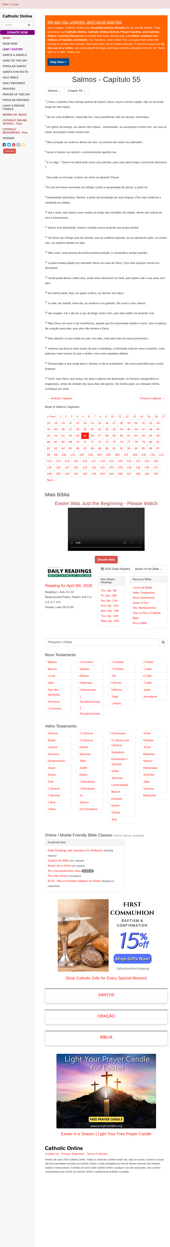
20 (63, 423)
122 (138, 461)
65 (158, 435)
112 (49, 461)
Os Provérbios (88, 845)
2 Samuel (54, 831)
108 (134, 454)
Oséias (115, 849)
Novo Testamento (144, 616)
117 (93, 461)
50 (48, 435)
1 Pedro (116, 740)
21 (70, 423)
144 (102, 473)
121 (129, 461)
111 (161, 454)
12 (127, 416)
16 (156, 416)
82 (48, 448)
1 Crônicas (86, 769)
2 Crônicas (86, 776)
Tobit (82, 797)
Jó (81, 831)
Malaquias (149, 831)
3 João (147, 719)
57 (99, 435)
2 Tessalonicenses (90, 747)
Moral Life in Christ (59, 902)
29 (128, 423)
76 (121, 442)
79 (143, 442)
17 (163, 416)
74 (106, 442)
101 (72, 454)
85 (70, 448)
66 (48, 442)
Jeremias (117, 814)
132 (111, 467)
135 (138, 467)
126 (58, 467)
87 (85, 448)
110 (152, 454)
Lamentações (119, 821)
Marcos (52, 705)
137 (155, 467)
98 (48, 454)
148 (138, 473)
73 (99, 442)
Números (53, 790)
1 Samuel (54, 825)
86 (77, 448)
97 (158, 448)
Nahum (147, 797)
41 (99, 429)
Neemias (85, 790)
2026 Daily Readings (113, 587)
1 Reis (52, 838)
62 (136, 435)
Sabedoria (117, 788)
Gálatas (84, 705)
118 (102, 461)
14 (141, 416)
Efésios (84, 712)
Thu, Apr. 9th (109, 608)
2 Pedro (148, 698)
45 (128, 429)
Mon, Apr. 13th (110, 629)
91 (114, 448)
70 (77, 442)
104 (99, 454)
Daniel (115, 842)
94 (136, 448)
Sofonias (148, 811)
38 (77, 429)
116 (85, 461)
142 (85, 473)
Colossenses (88, 726)
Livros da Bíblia (142, 605)
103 (90, 454)
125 (49, 467)
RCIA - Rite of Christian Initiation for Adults (74, 917)
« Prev (51, 416)
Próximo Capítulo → (152, 398)
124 (155, 461)
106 (117, 454)
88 (92, 448)
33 (158, 423)
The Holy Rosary (58, 912)
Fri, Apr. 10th (109, 613)
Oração (106, 1052)
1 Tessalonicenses (90, 735)
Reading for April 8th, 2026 (68, 604)
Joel (114, 856)
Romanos (54, 738)
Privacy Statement (72, 1190)
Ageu (146, 818)
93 (128, 448)
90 (106, 448)
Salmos (84, 838)
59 (114, 435)
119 (111, 461)
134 (129, 467)
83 (55, 448)
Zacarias (148, 825)
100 (64, 454)
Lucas (51, 712)
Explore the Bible (58, 897)
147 (129, 473)
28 (121, 423)
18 (48, 423)
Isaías (115, 807)
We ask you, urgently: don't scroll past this (84, 22)
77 (128, 442)
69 (70, 442)
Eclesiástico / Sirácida (119, 798)
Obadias (148, 776)
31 (143, 423)
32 (150, 423)
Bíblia (106, 1073)
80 (150, 442)
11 (119, 416)
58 (106, 435)
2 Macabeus (87, 825)
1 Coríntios (54, 745)
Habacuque (150, 804)
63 (143, 435)
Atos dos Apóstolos (54, 729)
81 (158, 442)
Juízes (52, 811)
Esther (84, 811)
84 (63, 448)
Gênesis (53, 769)
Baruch (115, 828)
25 (99, 423)
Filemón (116, 719)
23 (85, 423)
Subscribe (9, 151)
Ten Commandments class (64, 907)
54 (77, 435)
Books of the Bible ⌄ (148, 587)
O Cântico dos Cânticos (120, 779)
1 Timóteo (117, 698)
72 (92, 442)
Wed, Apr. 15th (110, 639)
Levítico (52, 783)
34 (48, 429)
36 (63, 429)
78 (136, 442)
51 (55, 435)
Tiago (114, 733)
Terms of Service (97, 1190)
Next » (51, 480)
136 (146, 467)
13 (134, 416)
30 (136, 423)
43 (114, 429)
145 (111, 473)
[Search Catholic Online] (29, 25)
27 (114, 423)
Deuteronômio (56, 797)
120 (120, 461)
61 (128, 435)
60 (121, 435)
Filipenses (86, 719)
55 (85, 435)
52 (63, 435)
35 (55, 429)
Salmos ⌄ (54, 90)
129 (85, 467)
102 (81, 454)
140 (67, 473)
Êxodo (52, 776)
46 (136, 429)
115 (76, 461)
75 (114, 442)
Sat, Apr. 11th (109, 619)
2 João (147, 712)
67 (55, 442)
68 (63, 442)
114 (67, 461)
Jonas (147, 783)
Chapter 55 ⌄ (77, 90)
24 (92, 423)
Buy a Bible (140, 641)
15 (149, 416)
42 (106, 429)
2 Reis (52, 845)
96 (150, 448)
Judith (83, 804)
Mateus (52, 698)
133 (120, 467)
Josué (51, 804)
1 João (147, 705)
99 (55, 454)
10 (112, 416)
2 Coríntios (86, 698)
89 (99, 448)
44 (121, 429)
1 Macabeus (87, 818)
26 (106, 423)
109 (143, 454)
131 (102, 467)
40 (92, 429)
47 (143, 429)
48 (150, 429)
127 (67, 467)
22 (77, 423)
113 (58, 461)
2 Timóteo (117, 705)
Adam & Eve (140, 621)
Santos (106, 1031)
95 (143, 448)
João (51, 719)
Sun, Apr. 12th (110, 623)
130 (93, 467)
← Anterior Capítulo (59, 398)
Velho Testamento (144, 611)
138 (49, 473)
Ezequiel (116, 835)
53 (70, 435)
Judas (147, 726)
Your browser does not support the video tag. (106, 547)
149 (146, 473)
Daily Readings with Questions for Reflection (75, 887)
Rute (51, 818)
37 (70, 429)
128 (76, 467)
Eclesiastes (118, 769)
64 (150, 435)
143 (93, 473)
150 (155, 473)
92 (121, 448)
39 (85, 429)
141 (76, 473)
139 (58, 473)
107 (126, 454)
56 (92, 435)
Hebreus (116, 726)
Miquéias (149, 790)
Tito (113, 712)
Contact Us (52, 1190)
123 (146, 461)
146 (120, 473)
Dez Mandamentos (144, 626)
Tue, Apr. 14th (109, 634)
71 (85, 442)
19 (55, 423)
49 (158, 429)
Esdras (84, 783)
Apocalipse (150, 733)
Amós (146, 769)
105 (108, 454)
